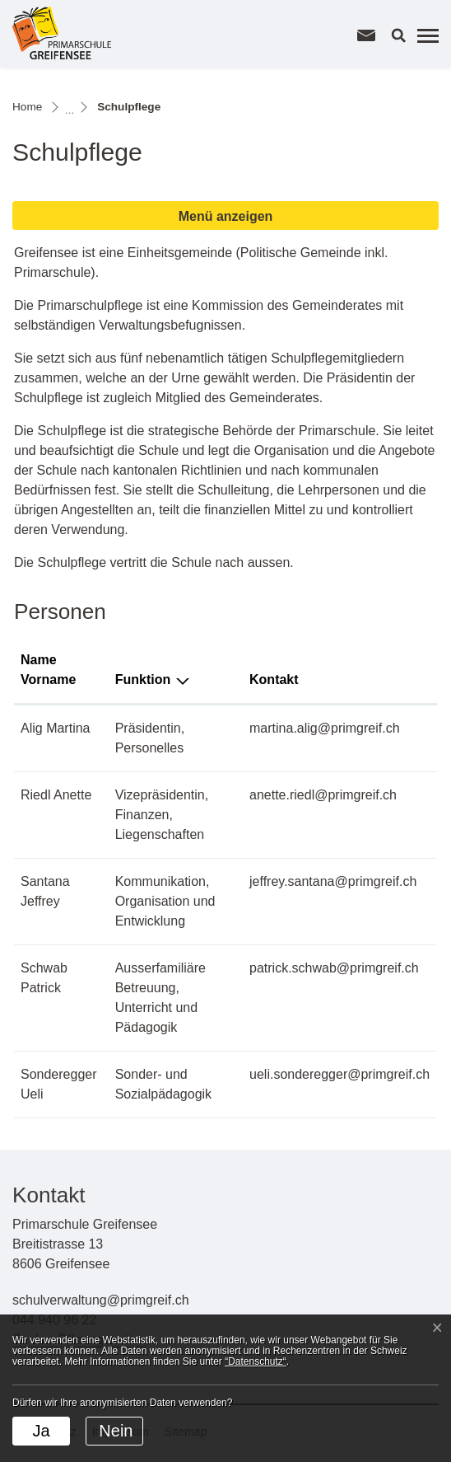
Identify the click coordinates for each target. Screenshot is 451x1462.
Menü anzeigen (226, 216)
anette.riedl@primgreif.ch (323, 795)
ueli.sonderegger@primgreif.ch (339, 1074)
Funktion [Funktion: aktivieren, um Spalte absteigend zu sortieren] (143, 679)
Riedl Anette (56, 795)
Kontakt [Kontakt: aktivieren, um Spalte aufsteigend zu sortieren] (274, 679)
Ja (40, 1431)
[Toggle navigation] (425, 35)
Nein (116, 1431)
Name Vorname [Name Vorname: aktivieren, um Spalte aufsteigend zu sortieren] (48, 669)
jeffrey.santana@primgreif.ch (332, 881)
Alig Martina (55, 728)
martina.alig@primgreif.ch (324, 728)
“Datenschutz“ (255, 1361)
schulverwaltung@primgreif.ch (100, 1300)
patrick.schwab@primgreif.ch (334, 968)
